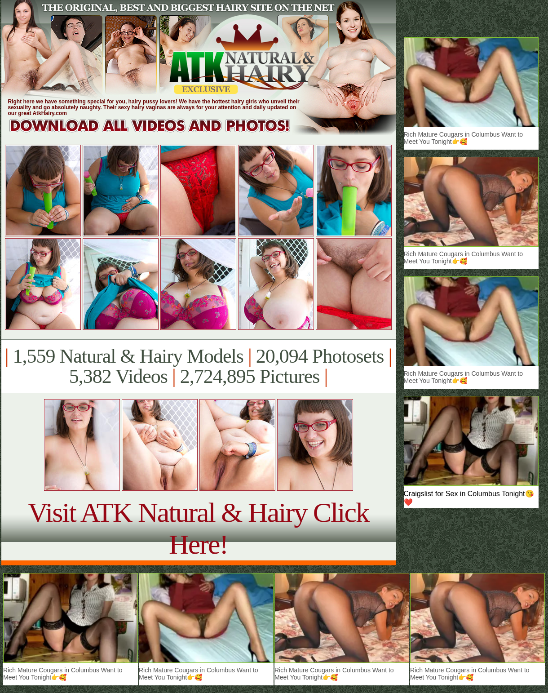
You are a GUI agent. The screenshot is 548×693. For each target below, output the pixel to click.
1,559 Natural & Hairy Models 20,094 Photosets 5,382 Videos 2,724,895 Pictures (198, 366)
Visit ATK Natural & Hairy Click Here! (198, 528)
